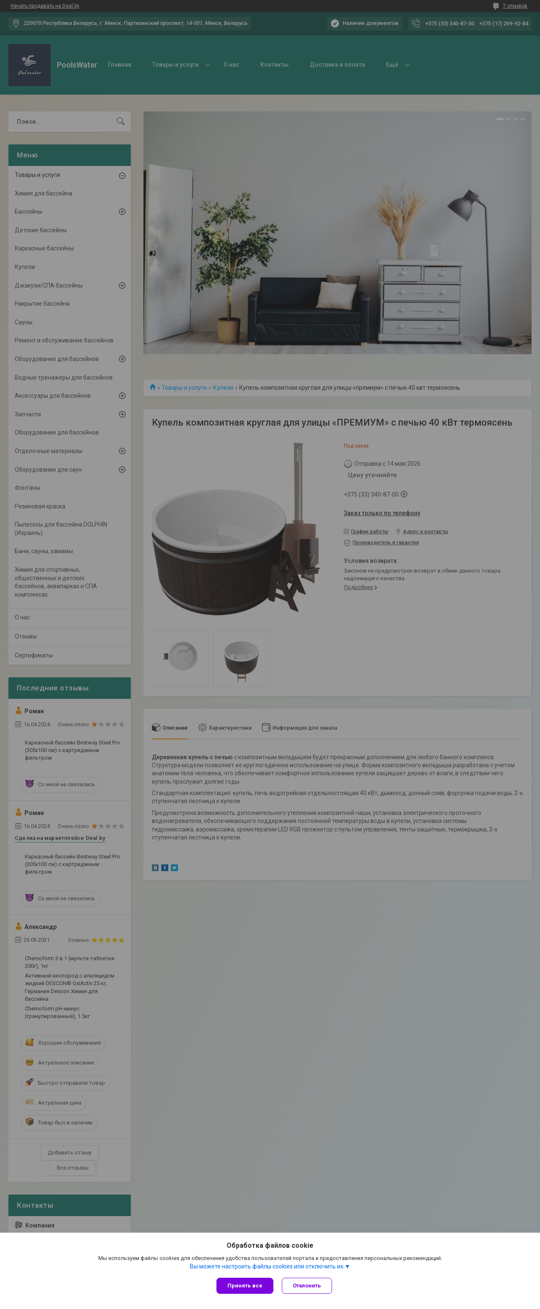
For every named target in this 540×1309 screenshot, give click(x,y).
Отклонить (307, 1285)
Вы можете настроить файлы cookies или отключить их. (267, 1266)
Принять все (244, 1285)
